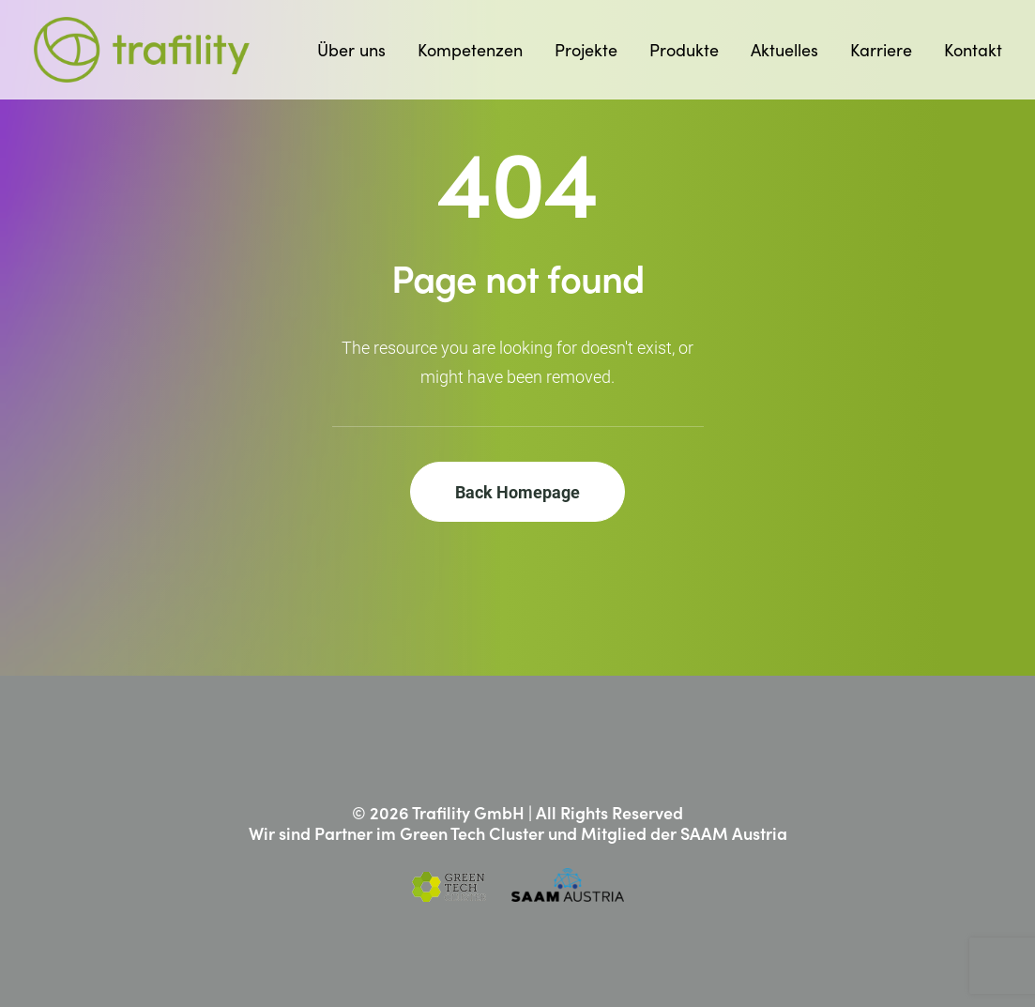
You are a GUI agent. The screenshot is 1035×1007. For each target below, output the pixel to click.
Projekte (586, 49)
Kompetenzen (470, 49)
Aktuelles (784, 49)
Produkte (684, 49)
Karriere (881, 49)
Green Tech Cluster (472, 833)
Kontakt (973, 49)
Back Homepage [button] (517, 492)
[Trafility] (142, 50)
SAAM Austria (733, 833)
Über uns (351, 49)
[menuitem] (358, 49)
